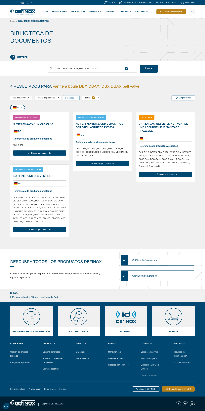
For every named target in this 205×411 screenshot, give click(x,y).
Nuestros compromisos (118, 365)
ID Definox (80, 352)
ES (28, 3)
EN (17, 3)
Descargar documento (39, 153)
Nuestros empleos (149, 358)
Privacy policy (35, 389)
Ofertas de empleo (149, 375)
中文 (22, 3)
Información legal (17, 389)
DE (32, 3)
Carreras (146, 344)
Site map (62, 389)
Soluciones (59, 11)
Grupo (110, 11)
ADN (45, 11)
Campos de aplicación (20, 362)
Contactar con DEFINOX (171, 11)
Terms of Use (50, 389)
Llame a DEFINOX (146, 389)
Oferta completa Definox (144, 276)
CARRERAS (124, 11)
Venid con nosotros (149, 352)
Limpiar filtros (183, 98)
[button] (6, 406)
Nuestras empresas (116, 358)
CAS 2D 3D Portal (182, 362)
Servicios (95, 11)
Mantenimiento (82, 358)
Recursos (141, 11)
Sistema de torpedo (51, 352)
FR (12, 3)
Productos (78, 11)
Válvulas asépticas (51, 369)
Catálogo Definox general (145, 260)
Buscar (149, 68)
